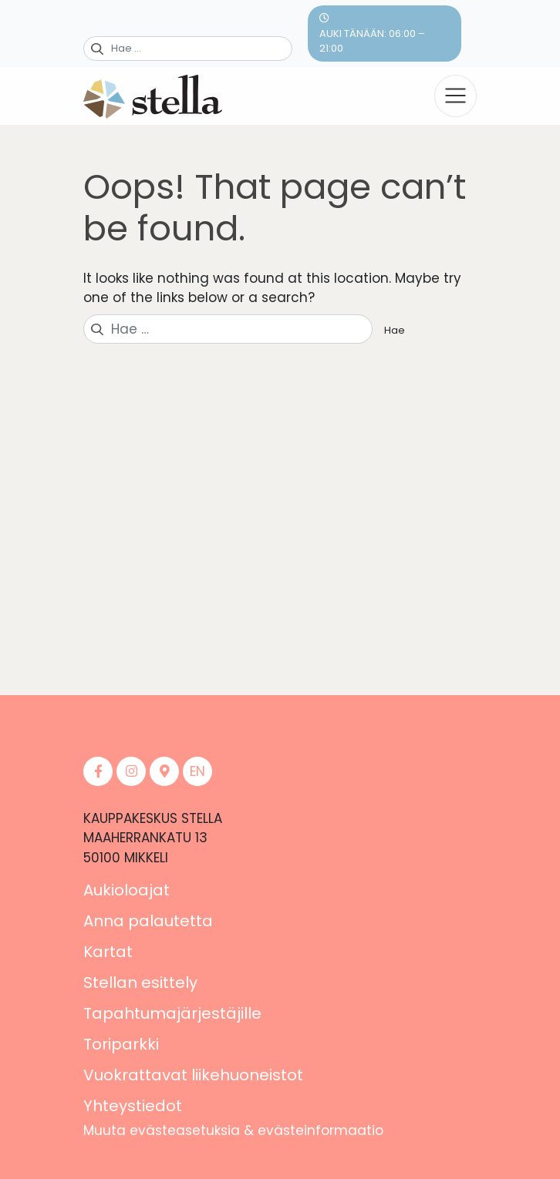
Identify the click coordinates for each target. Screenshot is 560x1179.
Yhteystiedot (132, 1106)
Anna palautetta (148, 921)
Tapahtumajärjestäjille (172, 1013)
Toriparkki (121, 1044)
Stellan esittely (140, 982)
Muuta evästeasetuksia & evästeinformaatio (233, 1130)
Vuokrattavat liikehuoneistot (193, 1075)
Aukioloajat (126, 890)
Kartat (108, 951)
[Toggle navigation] (455, 96)
